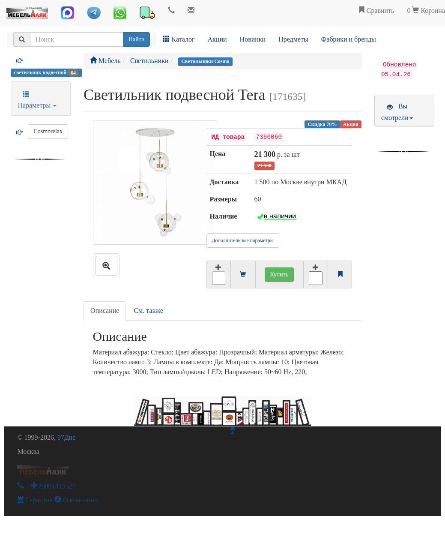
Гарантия (35, 500)
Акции (217, 39)
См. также (148, 310)
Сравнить (376, 10)
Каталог (178, 39)
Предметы (293, 39)
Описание (104, 310)
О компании (76, 500)
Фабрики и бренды (348, 39)
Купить (279, 274)
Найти (136, 39)
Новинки (253, 39)
